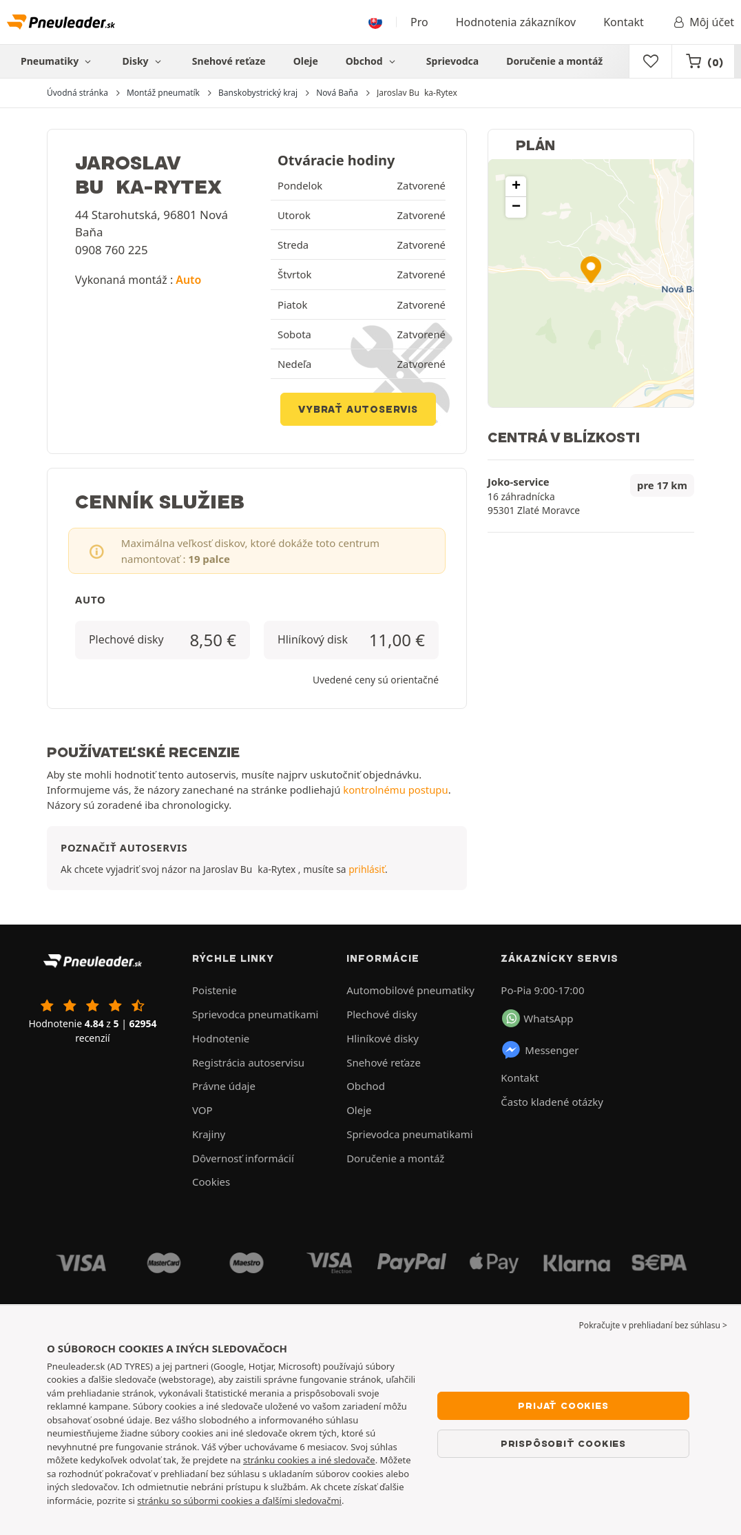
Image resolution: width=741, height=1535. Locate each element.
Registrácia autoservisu (248, 1062)
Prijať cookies (563, 1405)
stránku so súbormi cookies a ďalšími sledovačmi (239, 1500)
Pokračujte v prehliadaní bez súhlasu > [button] (653, 1325)
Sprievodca (452, 61)
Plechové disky (381, 1014)
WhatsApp (537, 1018)
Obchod (372, 61)
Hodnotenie (220, 1038)
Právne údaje (223, 1086)
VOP (202, 1110)
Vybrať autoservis (358, 409)
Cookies (211, 1181)
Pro (419, 22)
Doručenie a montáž (554, 61)
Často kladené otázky (552, 1102)
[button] (591, 269)
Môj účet (702, 22)
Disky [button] (143, 61)
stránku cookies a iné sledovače (309, 1460)
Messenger (539, 1050)
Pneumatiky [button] (57, 61)
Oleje (305, 61)
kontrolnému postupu (395, 789)
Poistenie (214, 990)
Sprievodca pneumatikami (255, 1014)
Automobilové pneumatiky (410, 990)
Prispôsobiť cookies (563, 1443)
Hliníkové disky (382, 1038)
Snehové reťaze (229, 61)
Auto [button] (188, 279)
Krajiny (208, 1134)
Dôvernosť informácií (243, 1158)
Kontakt (623, 22)
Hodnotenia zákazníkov (516, 22)
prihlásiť (366, 869)
